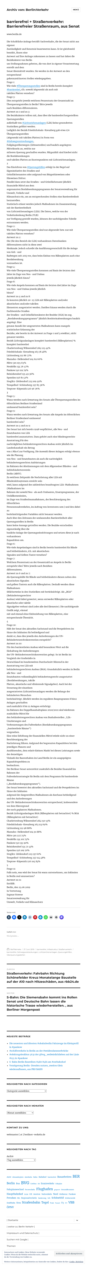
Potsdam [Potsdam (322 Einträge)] (11, 1197)
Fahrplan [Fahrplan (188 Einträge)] (58, 1184)
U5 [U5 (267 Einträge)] (62, 1203)
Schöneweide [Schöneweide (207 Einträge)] (70, 1198)
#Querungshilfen (36, 167)
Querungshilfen (65, 952)
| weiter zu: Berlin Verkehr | (21, 1226)
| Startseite (12, 1220)
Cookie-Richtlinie (76, 1262)
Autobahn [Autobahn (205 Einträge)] (28, 1177)
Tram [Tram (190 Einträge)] (52, 1203)
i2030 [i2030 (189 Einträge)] (26, 1194)
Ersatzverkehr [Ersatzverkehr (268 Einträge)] (47, 1183)
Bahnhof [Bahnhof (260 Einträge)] (43, 1177)
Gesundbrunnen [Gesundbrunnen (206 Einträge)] (67, 1190)
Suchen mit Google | (17, 1239)
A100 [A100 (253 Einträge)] (9, 1177)
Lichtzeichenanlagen (48, 952)
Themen (11, 1246)
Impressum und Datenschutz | (23, 1233)
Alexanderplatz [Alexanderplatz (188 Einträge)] (17, 1177)
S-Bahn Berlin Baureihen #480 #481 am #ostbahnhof (37, 1062)
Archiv (10, 1156)
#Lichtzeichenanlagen (34, 122)
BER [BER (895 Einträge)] (76, 1176)
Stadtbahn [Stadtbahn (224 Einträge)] (11, 1203)
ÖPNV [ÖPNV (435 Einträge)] (10, 1207)
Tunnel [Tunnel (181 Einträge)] (57, 1203)
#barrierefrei (13, 89)
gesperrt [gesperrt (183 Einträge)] (57, 1190)
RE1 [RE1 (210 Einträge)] (18, 1198)
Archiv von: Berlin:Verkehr (28, 10)
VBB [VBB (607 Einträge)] (71, 1202)
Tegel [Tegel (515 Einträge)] (45, 1202)
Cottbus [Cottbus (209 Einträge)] (33, 1184)
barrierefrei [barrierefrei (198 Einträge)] (52, 1177)
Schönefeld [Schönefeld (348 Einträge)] (58, 1197)
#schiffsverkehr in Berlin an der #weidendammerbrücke (38, 1050)
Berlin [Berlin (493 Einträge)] (11, 1183)
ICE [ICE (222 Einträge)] (30, 1194)
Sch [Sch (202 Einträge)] (49, 1198)
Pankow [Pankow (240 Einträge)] (72, 1194)
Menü (76, 10)
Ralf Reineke (15, 949)
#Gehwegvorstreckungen (20, 141)
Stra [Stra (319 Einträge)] (18, 1202)
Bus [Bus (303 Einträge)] (18, 1183)
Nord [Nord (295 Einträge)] (55, 1194)
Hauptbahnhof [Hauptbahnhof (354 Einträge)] (15, 1194)
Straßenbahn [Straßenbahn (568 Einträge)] (31, 1202)
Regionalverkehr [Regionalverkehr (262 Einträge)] (29, 1198)
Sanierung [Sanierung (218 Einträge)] (42, 1198)
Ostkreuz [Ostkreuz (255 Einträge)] (63, 1194)
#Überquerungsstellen (28, 86)
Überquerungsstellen (16, 955)
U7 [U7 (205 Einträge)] (66, 1203)
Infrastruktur (52, 949)
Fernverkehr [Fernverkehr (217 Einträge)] (30, 1190)
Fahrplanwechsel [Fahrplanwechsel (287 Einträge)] (15, 1189)
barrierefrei (41, 949)
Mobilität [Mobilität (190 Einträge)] (36, 1194)
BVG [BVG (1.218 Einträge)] (25, 1182)
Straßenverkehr (65, 949)
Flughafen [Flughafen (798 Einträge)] (44, 1189)
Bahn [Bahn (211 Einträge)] (35, 1177)
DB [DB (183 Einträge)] (39, 1184)
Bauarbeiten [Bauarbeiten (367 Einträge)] (64, 1176)
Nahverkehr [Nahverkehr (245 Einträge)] (47, 1194)
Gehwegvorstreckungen (27, 952)
